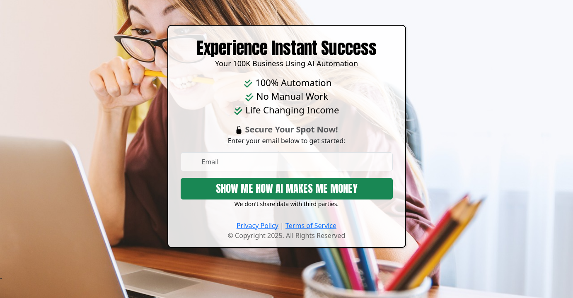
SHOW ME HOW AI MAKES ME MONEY (287, 188)
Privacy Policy (257, 225)
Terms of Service (310, 225)
